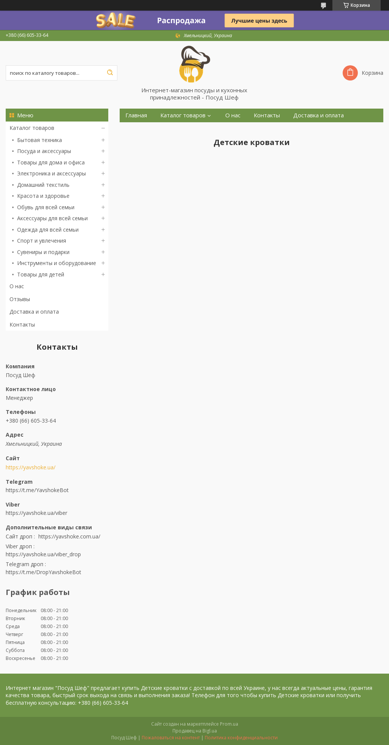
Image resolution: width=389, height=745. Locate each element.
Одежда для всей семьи (48, 229)
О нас (16, 286)
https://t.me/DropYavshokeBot (43, 572)
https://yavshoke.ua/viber (36, 512)
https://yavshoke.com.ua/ (69, 536)
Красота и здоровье (43, 195)
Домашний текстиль (43, 184)
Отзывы (19, 299)
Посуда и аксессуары (44, 151)
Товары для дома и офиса (51, 162)
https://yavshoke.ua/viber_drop (43, 554)
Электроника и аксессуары (51, 173)
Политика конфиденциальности (241, 737)
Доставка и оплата (34, 311)
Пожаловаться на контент (171, 737)
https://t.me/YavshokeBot (37, 490)
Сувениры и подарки (43, 252)
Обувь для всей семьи (45, 207)
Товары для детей (40, 274)
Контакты (22, 324)
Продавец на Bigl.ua (194, 731)
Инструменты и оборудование (56, 263)
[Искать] (109, 72)
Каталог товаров (31, 127)
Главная (136, 115)
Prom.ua (229, 724)
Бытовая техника (39, 140)
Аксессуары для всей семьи (52, 218)
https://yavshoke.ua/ (30, 467)
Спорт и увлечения (41, 240)
